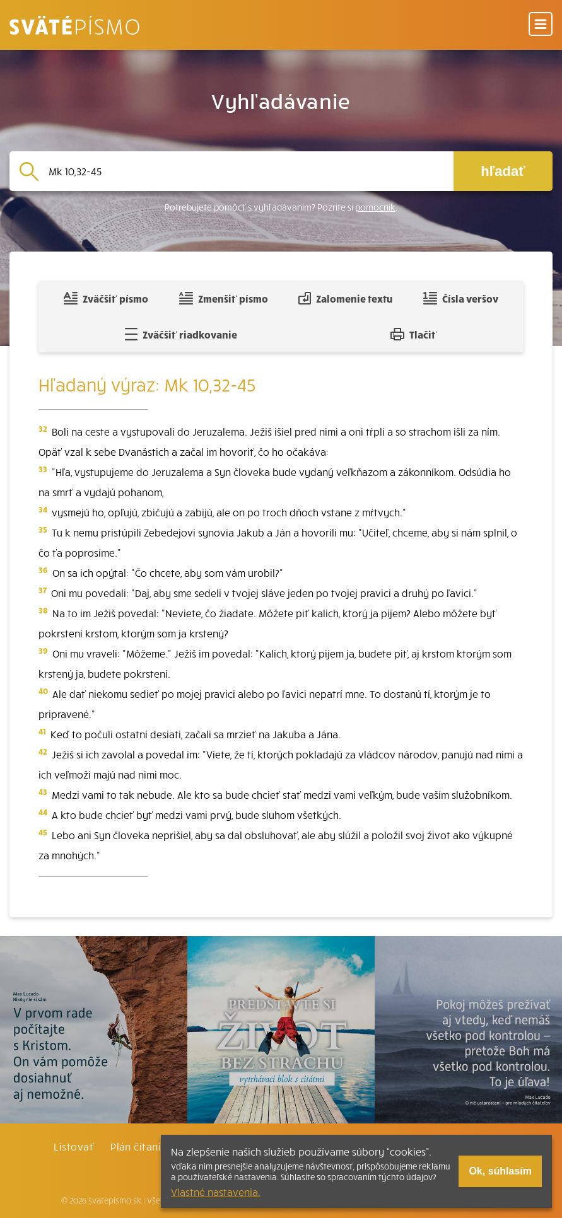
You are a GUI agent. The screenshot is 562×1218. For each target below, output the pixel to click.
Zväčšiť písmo (106, 298)
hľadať (503, 171)
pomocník (375, 207)
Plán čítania (138, 1146)
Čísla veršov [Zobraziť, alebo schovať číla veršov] (460, 298)
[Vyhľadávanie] (246, 171)
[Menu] (541, 25)
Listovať (74, 1146)
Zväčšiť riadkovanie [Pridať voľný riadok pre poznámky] (181, 334)
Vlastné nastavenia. (216, 1191)
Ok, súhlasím (500, 1171)
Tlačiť (413, 334)
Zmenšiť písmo (223, 298)
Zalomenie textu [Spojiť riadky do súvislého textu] (345, 298)
